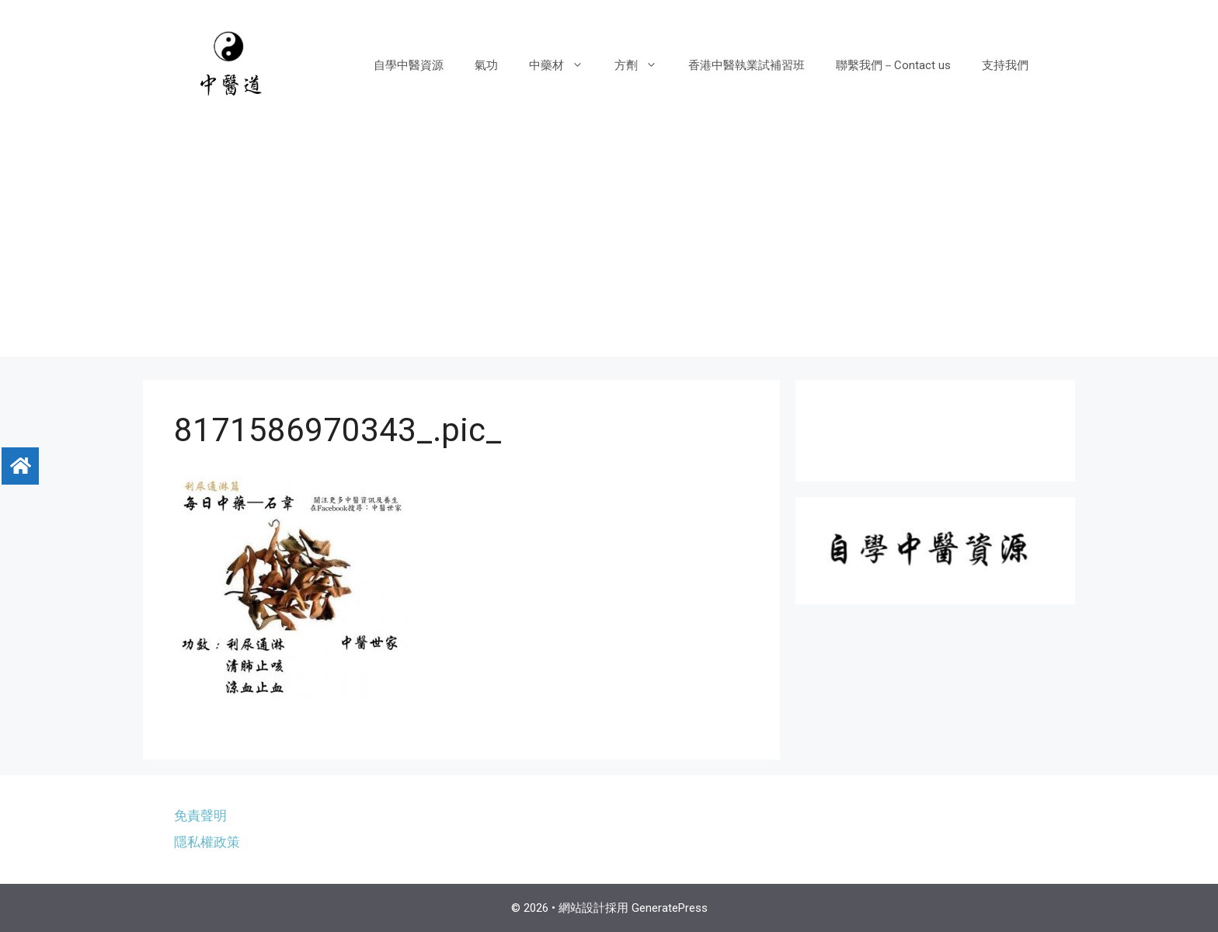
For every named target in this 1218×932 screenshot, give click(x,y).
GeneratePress (670, 908)
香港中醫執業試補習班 (746, 65)
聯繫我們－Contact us (893, 65)
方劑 (643, 65)
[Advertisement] (609, 247)
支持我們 (1005, 65)
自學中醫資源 (409, 65)
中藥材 (564, 65)
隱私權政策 (207, 842)
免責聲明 (200, 815)
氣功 (486, 65)
